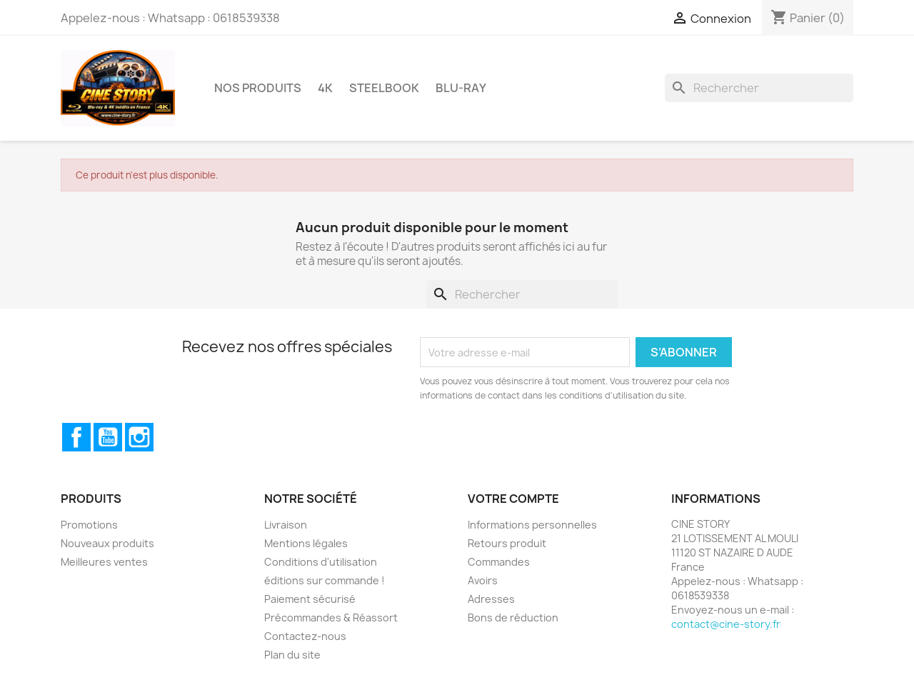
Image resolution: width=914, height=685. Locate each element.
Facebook (76, 437)
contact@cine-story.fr (725, 624)
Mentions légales (306, 543)
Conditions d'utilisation (320, 562)
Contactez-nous (305, 636)
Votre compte (513, 498)
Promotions (89, 524)
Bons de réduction (513, 617)
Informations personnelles (532, 524)
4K (325, 88)
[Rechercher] (759, 88)
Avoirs (483, 580)
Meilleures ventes (104, 562)
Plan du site (292, 654)
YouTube (108, 437)
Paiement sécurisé (310, 599)
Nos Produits (257, 88)
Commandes (499, 562)
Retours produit (507, 543)
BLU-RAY (461, 88)
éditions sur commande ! (324, 580)
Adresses (491, 599)
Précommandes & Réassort (331, 617)
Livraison (285, 524)
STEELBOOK (384, 88)
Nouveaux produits (107, 543)
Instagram (139, 437)
